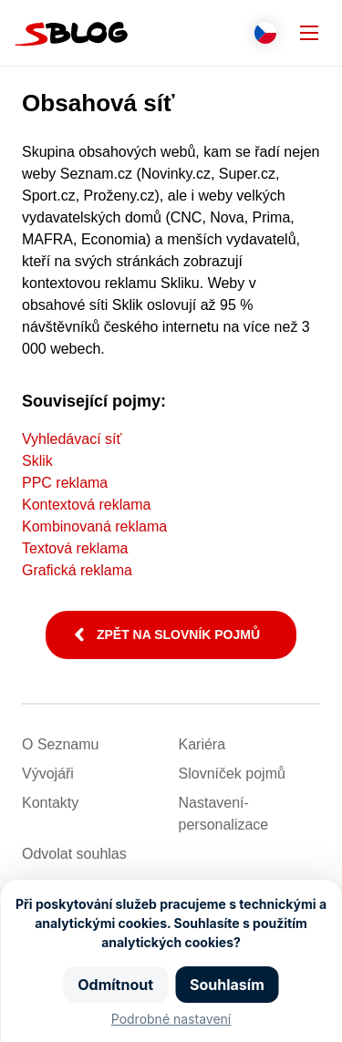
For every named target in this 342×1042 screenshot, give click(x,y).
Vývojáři (48, 773)
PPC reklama (65, 482)
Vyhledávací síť (71, 439)
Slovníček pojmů (232, 773)
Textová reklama (75, 548)
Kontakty (50, 802)
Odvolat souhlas (74, 853)
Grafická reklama (77, 570)
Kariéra (202, 744)
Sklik (37, 461)
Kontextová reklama (86, 504)
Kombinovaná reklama (94, 526)
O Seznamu (60, 744)
